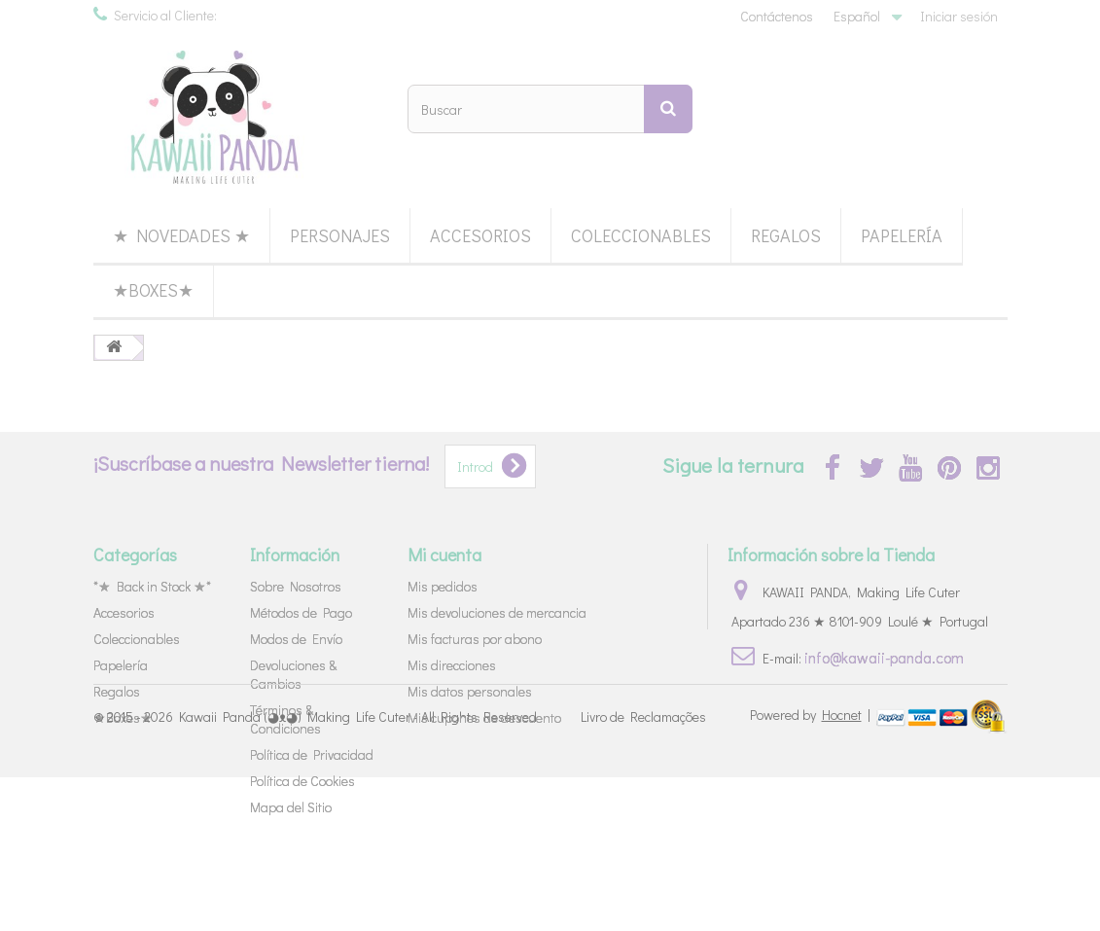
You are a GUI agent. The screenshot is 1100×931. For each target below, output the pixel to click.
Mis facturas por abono (475, 638)
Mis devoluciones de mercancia (497, 612)
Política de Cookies (302, 780)
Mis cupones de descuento (484, 717)
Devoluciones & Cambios (293, 674)
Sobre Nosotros (295, 586)
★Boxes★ (153, 290)
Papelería (901, 235)
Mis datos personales (470, 691)
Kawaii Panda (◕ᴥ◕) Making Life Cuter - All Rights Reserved (358, 869)
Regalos (786, 235)
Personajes (340, 235)
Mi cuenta (444, 554)
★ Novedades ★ (181, 235)
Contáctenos (776, 16)
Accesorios (480, 235)
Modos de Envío (296, 638)
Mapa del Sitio (291, 807)
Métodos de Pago (301, 612)
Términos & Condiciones (285, 718)
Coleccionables (641, 235)
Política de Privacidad (311, 754)
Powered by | (811, 867)
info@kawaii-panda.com (884, 657)
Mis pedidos (443, 586)
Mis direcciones (452, 665)
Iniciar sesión (959, 16)
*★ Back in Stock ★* (152, 586)
